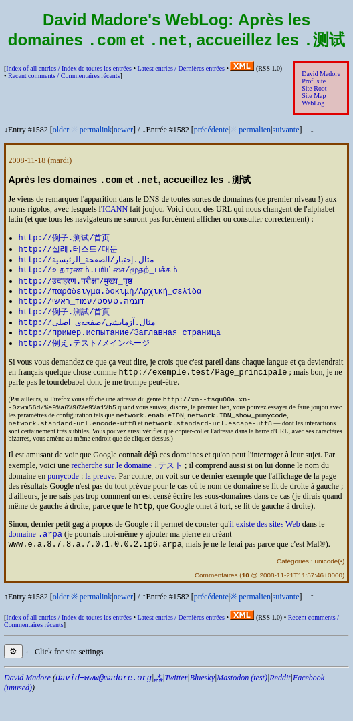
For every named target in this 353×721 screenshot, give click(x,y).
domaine (35, 556)
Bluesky (202, 701)
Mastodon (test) (242, 701)
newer (123, 131)
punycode (63, 496)
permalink (96, 131)
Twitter (176, 701)
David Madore (321, 75)
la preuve (99, 496)
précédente (211, 131)
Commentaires (216, 599)
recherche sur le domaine (127, 485)
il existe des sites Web (264, 545)
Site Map (314, 97)
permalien (255, 131)
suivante (286, 131)
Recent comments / (64, 77)
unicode (326, 585)
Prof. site (314, 82)
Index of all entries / (69, 69)
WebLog (313, 104)
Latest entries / (180, 69)
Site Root (314, 89)
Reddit (279, 701)
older (61, 131)
